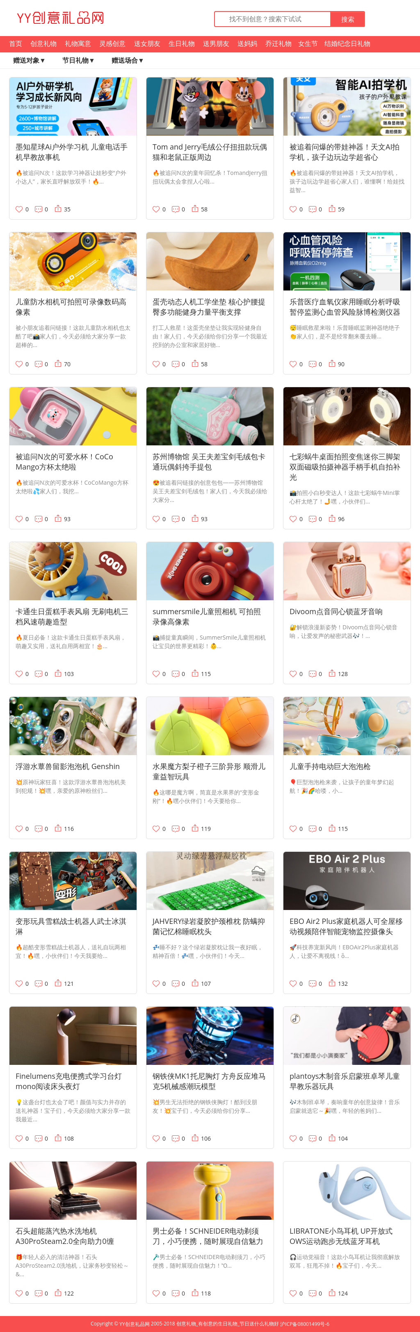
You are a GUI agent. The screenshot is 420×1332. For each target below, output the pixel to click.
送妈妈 (247, 43)
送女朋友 (147, 43)
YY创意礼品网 (134, 1324)
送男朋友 (216, 43)
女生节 (308, 43)
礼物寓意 (78, 43)
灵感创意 (112, 43)
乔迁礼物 (278, 43)
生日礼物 (182, 43)
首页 (15, 43)
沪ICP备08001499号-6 (304, 1324)
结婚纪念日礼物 (347, 43)
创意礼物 (43, 43)
